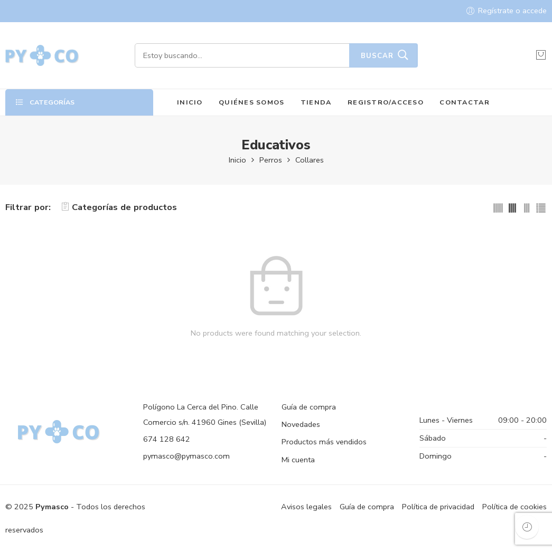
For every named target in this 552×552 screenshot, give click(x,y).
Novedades (301, 424)
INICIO (190, 102)
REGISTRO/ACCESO (386, 102)
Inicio (237, 160)
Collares (309, 160)
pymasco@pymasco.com (186, 456)
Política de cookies (514, 506)
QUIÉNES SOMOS (251, 102)
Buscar (377, 56)
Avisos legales (306, 506)
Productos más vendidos (324, 441)
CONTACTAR (464, 102)
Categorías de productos (119, 207)
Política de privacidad (438, 506)
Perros (270, 160)
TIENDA (316, 102)
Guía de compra (309, 407)
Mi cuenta (298, 459)
